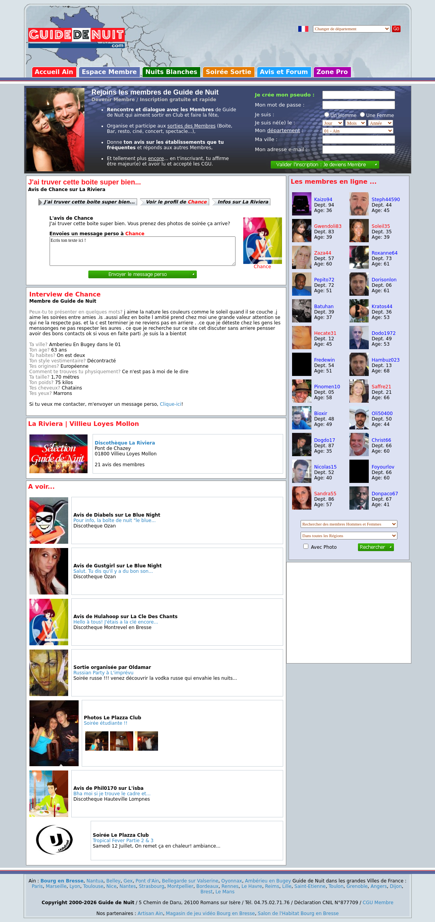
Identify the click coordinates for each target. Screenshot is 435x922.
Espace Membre (109, 72)
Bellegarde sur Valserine (190, 881)
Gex (128, 881)
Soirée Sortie (228, 72)
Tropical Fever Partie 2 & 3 (123, 840)
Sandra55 (325, 493)
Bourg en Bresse (61, 881)
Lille (286, 886)
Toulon (336, 886)
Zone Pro (332, 72)
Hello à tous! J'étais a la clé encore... (116, 622)
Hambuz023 (386, 360)
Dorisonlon (384, 280)
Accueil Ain (54, 72)
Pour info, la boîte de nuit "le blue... (115, 520)
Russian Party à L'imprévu (104, 673)
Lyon (74, 886)
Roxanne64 (385, 253)
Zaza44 (323, 253)
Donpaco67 (385, 493)
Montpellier (180, 886)
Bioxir (320, 413)
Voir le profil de (176, 202)
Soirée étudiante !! (106, 723)
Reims (272, 886)
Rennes (230, 886)
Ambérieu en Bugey (268, 881)
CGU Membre (378, 902)
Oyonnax (231, 881)
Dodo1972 (384, 333)
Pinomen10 (327, 386)
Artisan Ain (150, 913)
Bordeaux (207, 886)
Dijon (396, 886)
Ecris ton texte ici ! (143, 251)
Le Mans (224, 891)
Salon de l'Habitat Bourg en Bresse (298, 913)
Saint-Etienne (310, 886)
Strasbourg (151, 886)
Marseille (56, 886)
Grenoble (357, 886)
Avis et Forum (284, 72)
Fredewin (324, 360)
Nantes (127, 886)
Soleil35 (381, 226)
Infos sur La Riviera (243, 202)
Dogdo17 (324, 440)
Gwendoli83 (328, 226)
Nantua (94, 881)
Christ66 (381, 440)
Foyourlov (383, 467)
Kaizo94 (323, 199)
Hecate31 (325, 333)
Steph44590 (386, 199)
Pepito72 (324, 280)
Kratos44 (382, 306)
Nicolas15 (325, 467)
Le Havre (251, 886)
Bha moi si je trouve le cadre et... (112, 793)
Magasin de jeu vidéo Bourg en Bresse (210, 913)
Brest (206, 891)
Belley (113, 881)
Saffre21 (382, 386)
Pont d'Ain (147, 881)
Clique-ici (170, 404)
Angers (379, 886)
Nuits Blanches (171, 72)
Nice (112, 886)
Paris (37, 886)
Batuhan (324, 306)
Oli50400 (382, 413)
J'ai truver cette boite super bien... (89, 202)
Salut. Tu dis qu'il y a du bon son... (113, 571)
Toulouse (93, 886)
